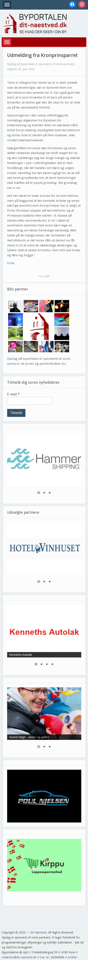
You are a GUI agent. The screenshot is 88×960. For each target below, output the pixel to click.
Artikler (72, 957)
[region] (44, 466)
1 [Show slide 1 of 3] (38, 493)
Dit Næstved (38, 932)
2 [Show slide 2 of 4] (41, 664)
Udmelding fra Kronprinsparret (42, 55)
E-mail (13, 394)
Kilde (10, 263)
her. (64, 364)
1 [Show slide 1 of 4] (36, 664)
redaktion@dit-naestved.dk (19, 957)
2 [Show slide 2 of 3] (44, 493)
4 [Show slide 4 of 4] (52, 664)
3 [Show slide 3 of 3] (49, 493)
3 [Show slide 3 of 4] (47, 664)
